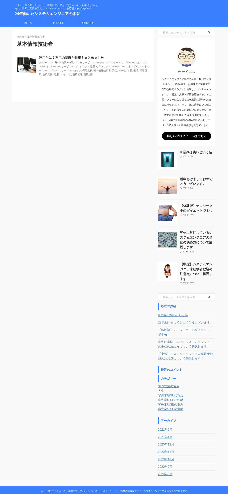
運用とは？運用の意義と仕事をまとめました (79, 58)
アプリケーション (136, 63)
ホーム (28, 22)
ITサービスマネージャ (99, 63)
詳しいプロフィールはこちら (186, 135)
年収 (137, 70)
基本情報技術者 (112, 70)
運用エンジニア (75, 74)
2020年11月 (165, 437)
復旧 (143, 70)
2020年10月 (165, 444)
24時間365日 (75, 63)
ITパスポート (119, 63)
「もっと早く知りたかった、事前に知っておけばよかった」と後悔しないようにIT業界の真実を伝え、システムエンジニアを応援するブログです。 (114, 476)
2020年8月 (164, 459)
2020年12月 (165, 429)
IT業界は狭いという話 (193, 151)
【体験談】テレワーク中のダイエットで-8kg (184, 319)
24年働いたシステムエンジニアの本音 (47, 14)
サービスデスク (80, 67)
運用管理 (88, 74)
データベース (126, 67)
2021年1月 (164, 422)
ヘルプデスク (66, 70)
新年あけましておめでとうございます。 (182, 312)
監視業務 (61, 74)
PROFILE (58, 22)
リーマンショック (83, 70)
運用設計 (99, 74)
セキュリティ (111, 67)
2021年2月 (164, 414)
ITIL (85, 63)
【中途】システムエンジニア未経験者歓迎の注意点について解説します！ (197, 263)
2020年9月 (164, 451)
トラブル (138, 67)
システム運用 (96, 67)
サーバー (65, 67)
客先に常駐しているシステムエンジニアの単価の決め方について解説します (197, 236)
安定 (123, 70)
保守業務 (98, 70)
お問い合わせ (89, 22)
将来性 (130, 70)
